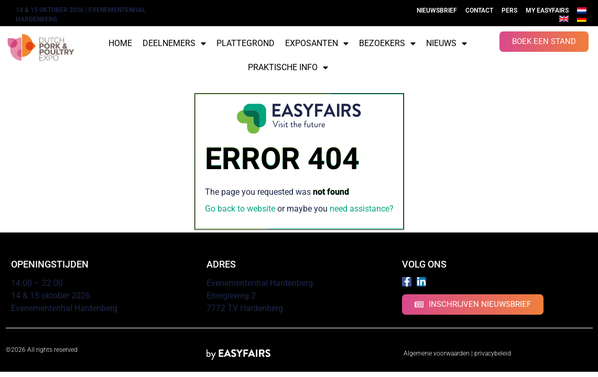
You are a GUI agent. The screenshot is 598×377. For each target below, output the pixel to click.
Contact (479, 10)
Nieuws (446, 43)
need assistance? (362, 209)
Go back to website (240, 209)
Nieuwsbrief (437, 10)
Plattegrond (245, 43)
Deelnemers (174, 43)
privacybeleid (492, 353)
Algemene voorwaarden (437, 353)
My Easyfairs (547, 10)
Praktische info (288, 67)
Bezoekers (387, 43)
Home (120, 43)
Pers (509, 10)
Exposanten (317, 43)
